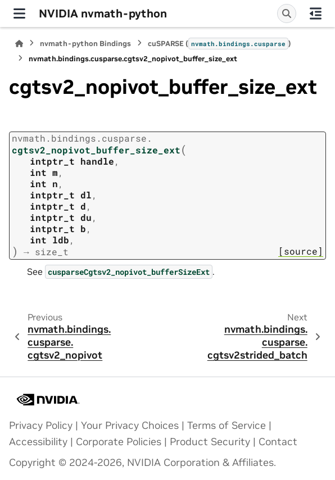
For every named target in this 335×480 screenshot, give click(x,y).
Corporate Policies (118, 442)
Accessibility (38, 442)
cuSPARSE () (219, 43)
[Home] (19, 43)
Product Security (210, 442)
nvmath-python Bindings (85, 43)
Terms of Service (226, 425)
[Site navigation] (19, 13)
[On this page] (315, 13)
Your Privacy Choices (130, 425)
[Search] (286, 13)
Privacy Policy (41, 425)
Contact (278, 442)
